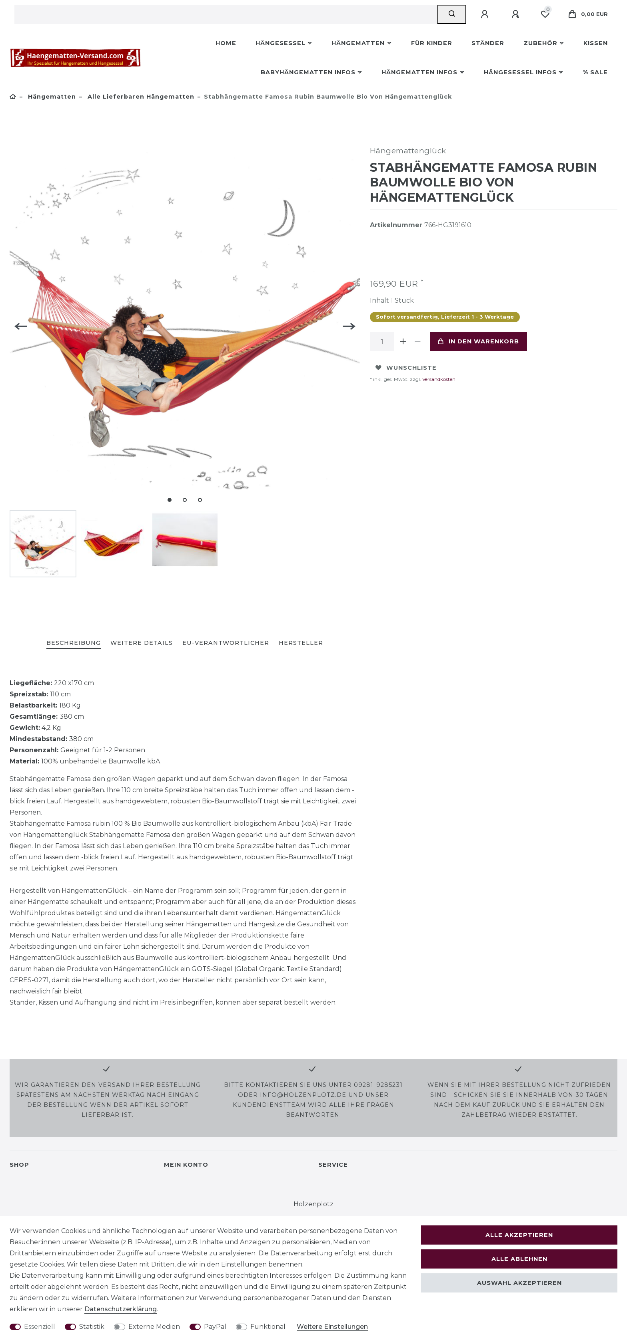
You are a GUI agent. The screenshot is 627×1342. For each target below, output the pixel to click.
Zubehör (540, 43)
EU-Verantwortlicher (225, 642)
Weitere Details (141, 642)
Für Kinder (431, 43)
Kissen (595, 43)
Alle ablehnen (519, 1259)
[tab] (74, 643)
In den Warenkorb (478, 341)
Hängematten (358, 43)
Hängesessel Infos (520, 72)
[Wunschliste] (545, 14)
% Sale (595, 72)
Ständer (487, 43)
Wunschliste (406, 367)
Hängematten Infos (419, 72)
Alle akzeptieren (519, 1235)
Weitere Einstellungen (332, 1326)
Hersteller (301, 642)
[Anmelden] (486, 14)
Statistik (91, 1326)
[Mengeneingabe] (382, 341)
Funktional (268, 1326)
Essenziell (39, 1326)
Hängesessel (281, 43)
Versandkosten (438, 379)
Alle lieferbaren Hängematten (140, 96)
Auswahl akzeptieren (519, 1282)
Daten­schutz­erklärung (120, 1309)
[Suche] (451, 14)
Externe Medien (154, 1326)
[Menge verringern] (418, 341)
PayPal (215, 1326)
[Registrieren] (516, 14)
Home (226, 43)
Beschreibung (73, 642)
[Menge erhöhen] (403, 341)
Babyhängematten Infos (308, 72)
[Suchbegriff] (225, 14)
